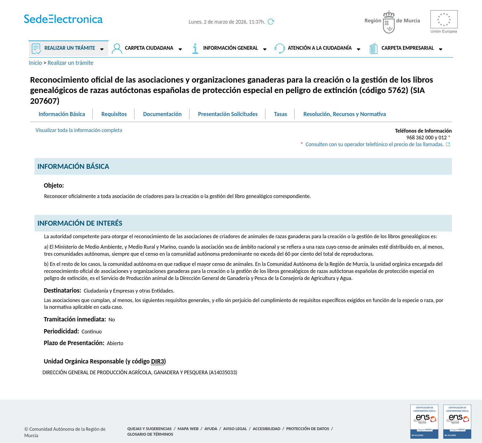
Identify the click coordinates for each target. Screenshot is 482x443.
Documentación (162, 113)
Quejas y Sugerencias (149, 428)
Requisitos (114, 113)
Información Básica (62, 113)
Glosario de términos (150, 434)
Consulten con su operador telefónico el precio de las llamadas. (379, 144)
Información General (230, 48)
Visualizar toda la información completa (79, 130)
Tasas (280, 113)
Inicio (35, 62)
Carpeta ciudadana (149, 48)
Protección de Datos (307, 428)
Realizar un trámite (70, 48)
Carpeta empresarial (408, 48)
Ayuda (210, 428)
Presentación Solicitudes (228, 113)
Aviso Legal (235, 428)
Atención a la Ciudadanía (320, 48)
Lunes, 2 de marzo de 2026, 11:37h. (227, 22)
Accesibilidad (266, 428)
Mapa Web (188, 428)
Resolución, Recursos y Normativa (344, 113)
